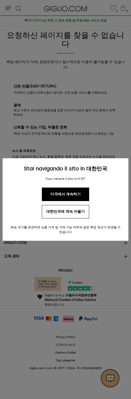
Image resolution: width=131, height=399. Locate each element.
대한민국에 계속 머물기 (65, 211)
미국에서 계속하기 (65, 194)
